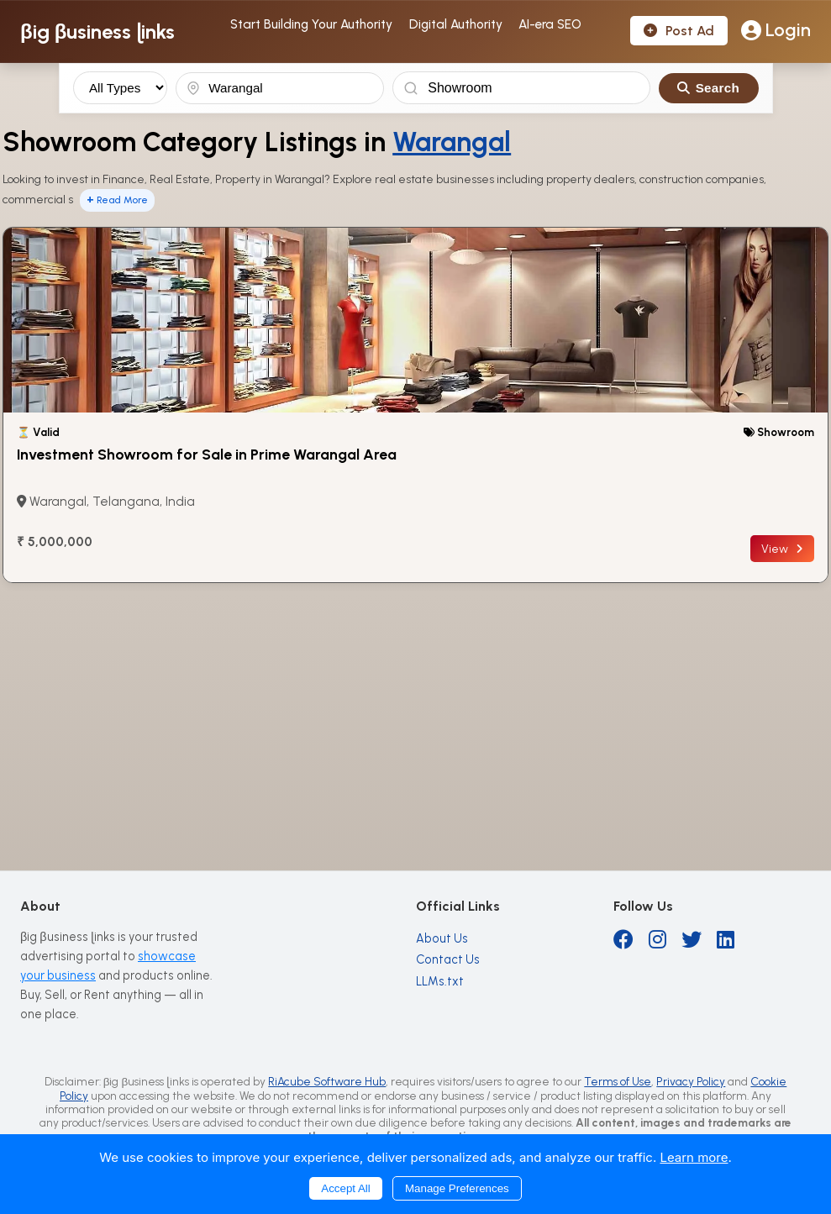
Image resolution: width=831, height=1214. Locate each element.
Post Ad (679, 31)
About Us (442, 938)
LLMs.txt (440, 981)
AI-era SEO (549, 24)
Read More (117, 199)
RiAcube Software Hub (327, 1081)
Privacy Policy (690, 1081)
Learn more (694, 1157)
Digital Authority (455, 24)
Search (708, 88)
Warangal (451, 142)
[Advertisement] (415, 709)
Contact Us (448, 959)
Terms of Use (617, 1081)
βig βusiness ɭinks (97, 31)
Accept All (346, 1188)
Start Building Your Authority (311, 24)
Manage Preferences (457, 1188)
